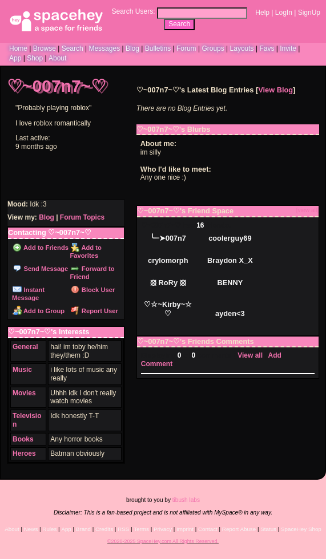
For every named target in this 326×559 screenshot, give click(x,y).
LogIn (283, 13)
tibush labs (186, 500)
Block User (93, 289)
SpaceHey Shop (301, 529)
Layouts (242, 48)
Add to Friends (41, 247)
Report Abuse (239, 529)
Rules (49, 529)
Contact (208, 529)
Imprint (185, 529)
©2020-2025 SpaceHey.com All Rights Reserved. (163, 541)
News (31, 529)
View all (250, 355)
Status (268, 529)
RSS (123, 529)
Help (262, 13)
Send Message (40, 268)
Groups (213, 48)
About (57, 58)
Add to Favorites (85, 251)
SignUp (309, 13)
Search (179, 24)
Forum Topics (82, 217)
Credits (104, 529)
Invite (288, 48)
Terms (141, 529)
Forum (186, 48)
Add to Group (39, 310)
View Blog (275, 90)
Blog (132, 48)
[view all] (307, 210)
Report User (94, 310)
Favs (266, 48)
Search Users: (133, 11)
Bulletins (158, 48)
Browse (44, 48)
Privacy (163, 529)
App (15, 58)
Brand (83, 529)
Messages (104, 48)
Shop (35, 58)
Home (18, 48)
